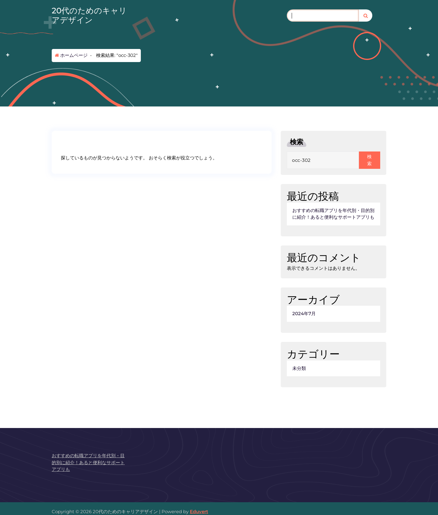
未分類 (299, 368)
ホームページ (71, 55)
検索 (296, 142)
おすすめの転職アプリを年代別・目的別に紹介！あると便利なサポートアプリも (333, 213)
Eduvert (199, 511)
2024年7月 (304, 313)
